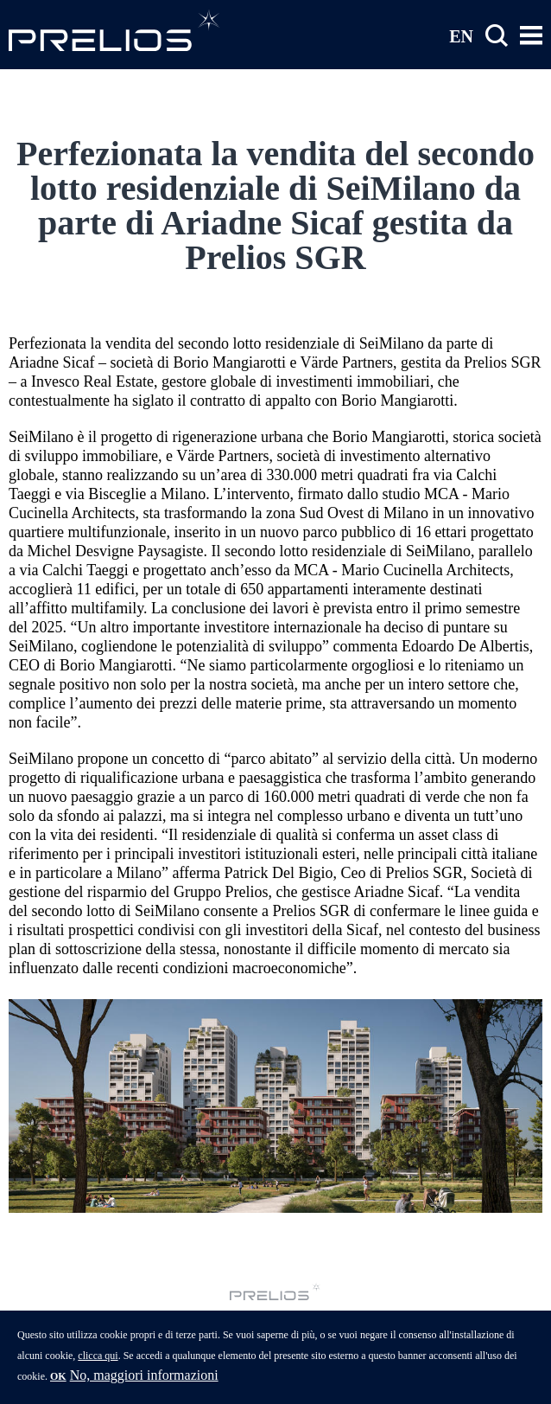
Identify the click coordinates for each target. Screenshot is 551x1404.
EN (461, 35)
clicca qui (97, 1364)
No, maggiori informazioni (144, 1383)
